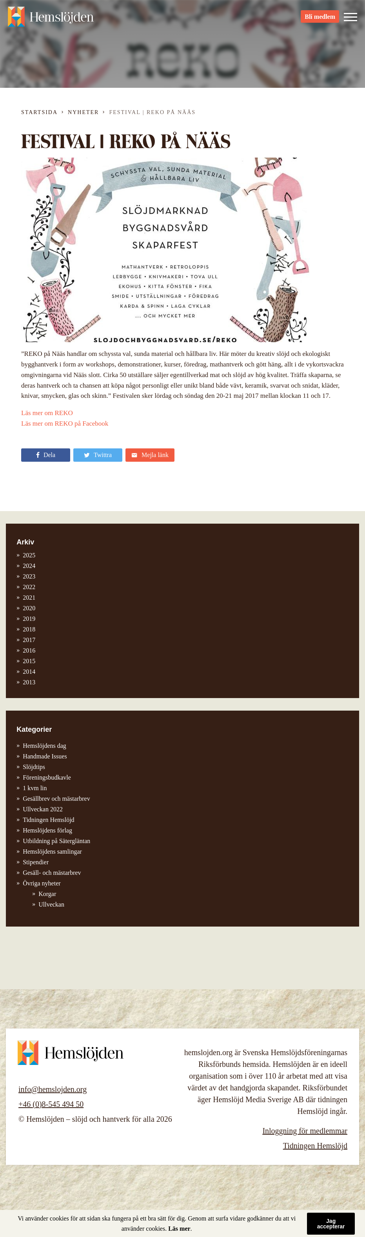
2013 (29, 682)
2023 (29, 576)
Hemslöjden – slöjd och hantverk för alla (51, 19)
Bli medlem (320, 19)
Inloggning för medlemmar (304, 1130)
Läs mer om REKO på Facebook (64, 423)
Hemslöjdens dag (44, 745)
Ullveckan (51, 904)
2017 (29, 640)
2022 (29, 587)
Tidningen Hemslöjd (48, 819)
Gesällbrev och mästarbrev (56, 798)
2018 (29, 629)
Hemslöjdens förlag (47, 830)
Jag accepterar (331, 1224)
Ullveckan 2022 (43, 809)
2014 (29, 671)
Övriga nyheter (41, 883)
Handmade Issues (45, 756)
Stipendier (36, 862)
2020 (29, 608)
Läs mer (179, 1228)
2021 (29, 597)
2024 (29, 565)
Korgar (47, 894)
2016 (29, 650)
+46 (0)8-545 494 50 (51, 1104)
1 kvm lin (35, 788)
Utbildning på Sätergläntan (56, 841)
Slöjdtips (34, 767)
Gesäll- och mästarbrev (52, 872)
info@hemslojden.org (52, 1089)
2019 (29, 618)
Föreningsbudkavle (47, 777)
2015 (29, 661)
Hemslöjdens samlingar (52, 851)
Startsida (39, 112)
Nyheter (83, 112)
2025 (29, 555)
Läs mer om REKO (47, 413)
